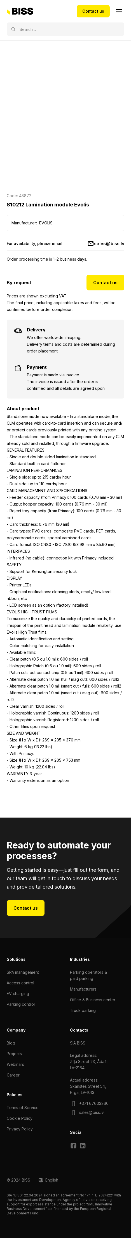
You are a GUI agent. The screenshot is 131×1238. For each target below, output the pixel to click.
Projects (14, 1053)
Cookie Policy (19, 1118)
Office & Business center (92, 999)
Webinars (15, 1064)
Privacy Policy (20, 1129)
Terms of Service (23, 1107)
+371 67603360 (94, 1103)
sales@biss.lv (109, 243)
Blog (11, 1043)
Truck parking (83, 1010)
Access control (20, 982)
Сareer (13, 1075)
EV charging (18, 993)
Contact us (93, 11)
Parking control (21, 1004)
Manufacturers (83, 989)
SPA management (23, 972)
